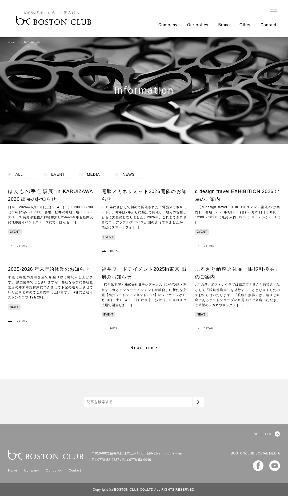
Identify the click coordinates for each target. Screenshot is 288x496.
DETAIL (23, 245)
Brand (224, 24)
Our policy (198, 24)
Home (12, 42)
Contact (269, 24)
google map (173, 453)
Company (168, 24)
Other (245, 24)
